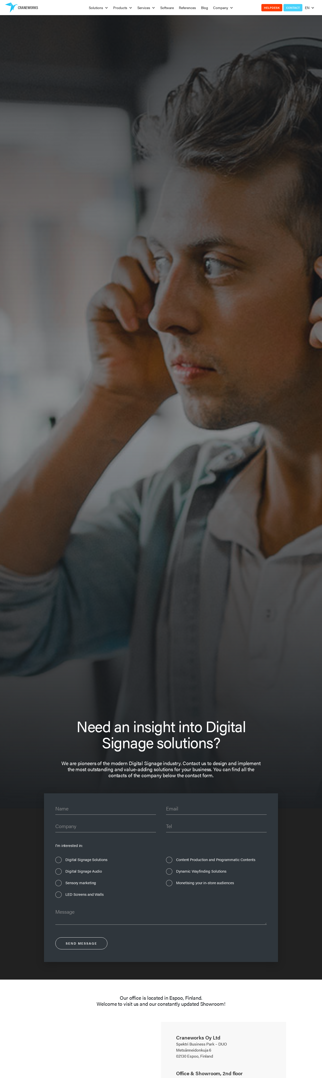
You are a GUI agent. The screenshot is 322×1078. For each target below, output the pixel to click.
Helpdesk (272, 7)
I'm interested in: (69, 845)
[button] (98, 7)
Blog (204, 7)
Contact (293, 7)
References (187, 7)
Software (167, 7)
